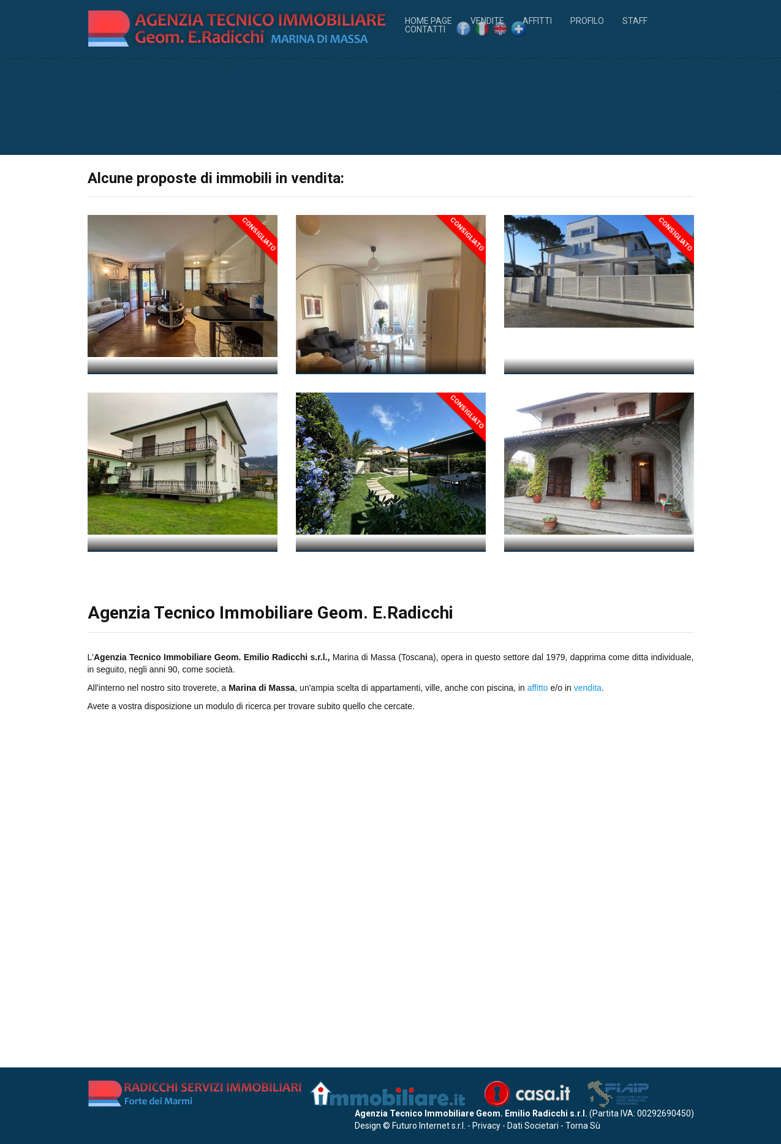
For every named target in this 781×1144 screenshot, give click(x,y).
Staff (634, 20)
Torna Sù (582, 1126)
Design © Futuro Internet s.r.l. (410, 1126)
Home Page (428, 20)
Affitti (537, 20)
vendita (588, 1037)
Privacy (486, 1126)
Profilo (587, 20)
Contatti (425, 28)
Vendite (487, 20)
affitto (537, 1037)
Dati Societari (533, 1126)
